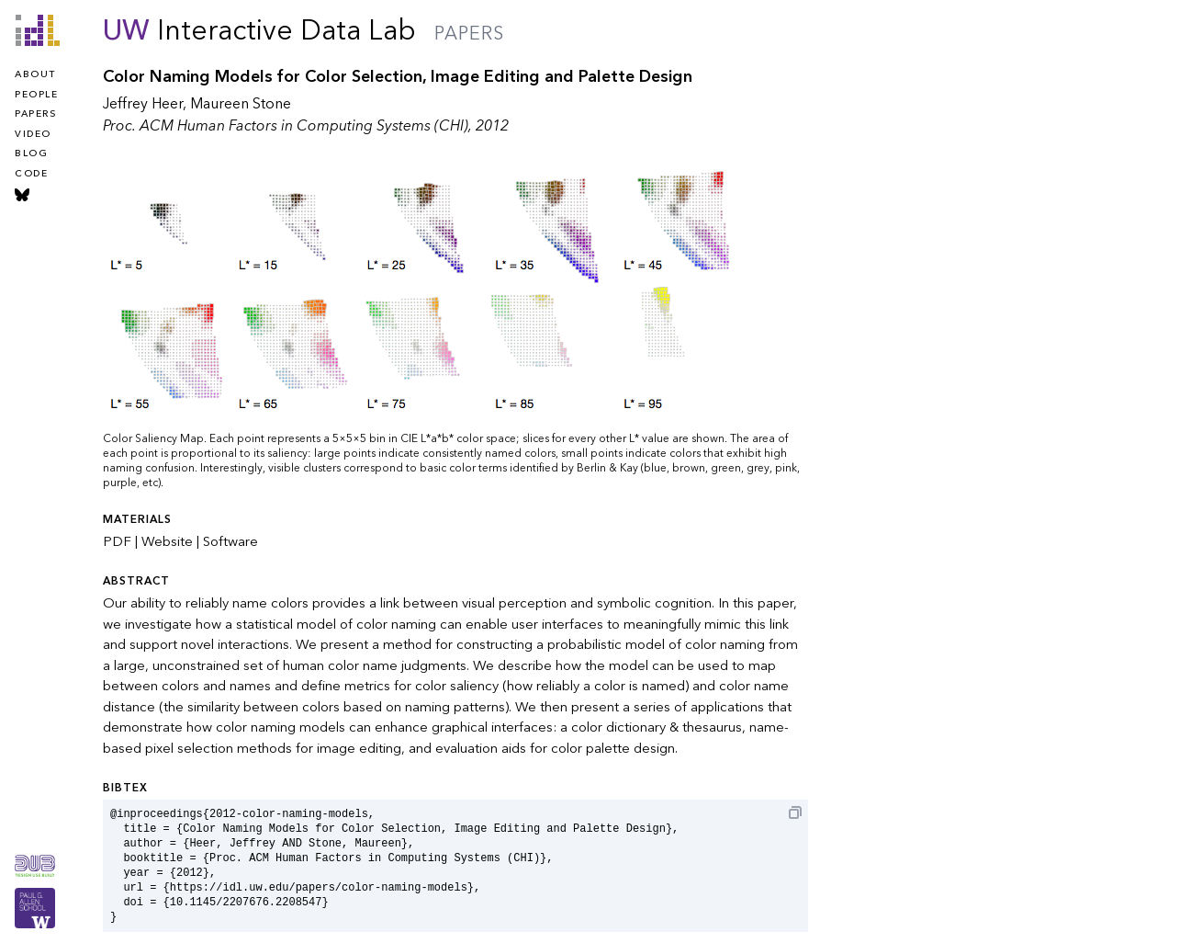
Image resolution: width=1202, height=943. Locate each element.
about (35, 74)
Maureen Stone (240, 104)
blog (31, 153)
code (31, 173)
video (33, 134)
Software (230, 541)
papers (35, 114)
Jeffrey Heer (143, 104)
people (36, 94)
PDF (117, 541)
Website (167, 541)
